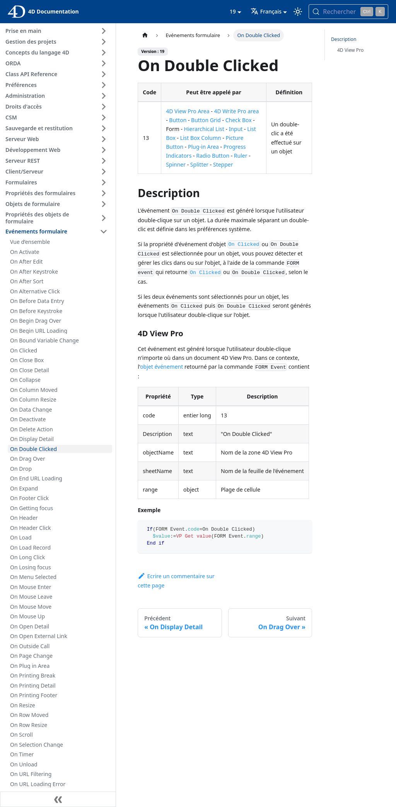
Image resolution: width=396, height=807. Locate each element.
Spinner (176, 164)
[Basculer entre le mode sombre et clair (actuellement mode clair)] (298, 11)
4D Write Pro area (236, 111)
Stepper (223, 164)
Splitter (199, 164)
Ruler (241, 155)
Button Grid (206, 120)
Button (177, 120)
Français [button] (266, 11)
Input (236, 129)
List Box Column (200, 137)
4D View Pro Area (187, 111)
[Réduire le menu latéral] (58, 799)
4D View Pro (350, 50)
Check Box (238, 120)
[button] (57, 31)
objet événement (161, 366)
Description (344, 39)
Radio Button (212, 155)
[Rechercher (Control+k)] (348, 11)
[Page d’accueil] (145, 35)
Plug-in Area (203, 146)
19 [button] (233, 11)
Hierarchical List (204, 129)
